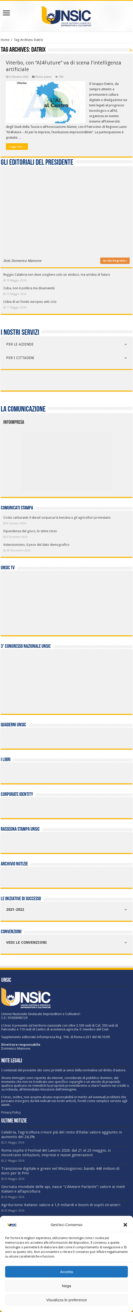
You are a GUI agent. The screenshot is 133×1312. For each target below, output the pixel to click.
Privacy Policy (11, 1112)
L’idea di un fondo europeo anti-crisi (29, 302)
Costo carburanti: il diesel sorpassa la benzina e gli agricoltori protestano (57, 517)
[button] (125, 1224)
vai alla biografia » (115, 260)
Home (5, 40)
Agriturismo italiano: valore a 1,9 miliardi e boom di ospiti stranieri (60, 1205)
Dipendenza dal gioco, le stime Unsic (30, 531)
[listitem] (85, 459)
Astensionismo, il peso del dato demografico (36, 545)
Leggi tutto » (17, 146)
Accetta (66, 1272)
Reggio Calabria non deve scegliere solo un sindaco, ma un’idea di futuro (56, 274)
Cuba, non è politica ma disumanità (29, 288)
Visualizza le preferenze (66, 1300)
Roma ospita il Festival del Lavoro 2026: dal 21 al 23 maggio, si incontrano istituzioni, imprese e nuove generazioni (56, 1152)
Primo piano (43, 77)
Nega (66, 1286)
